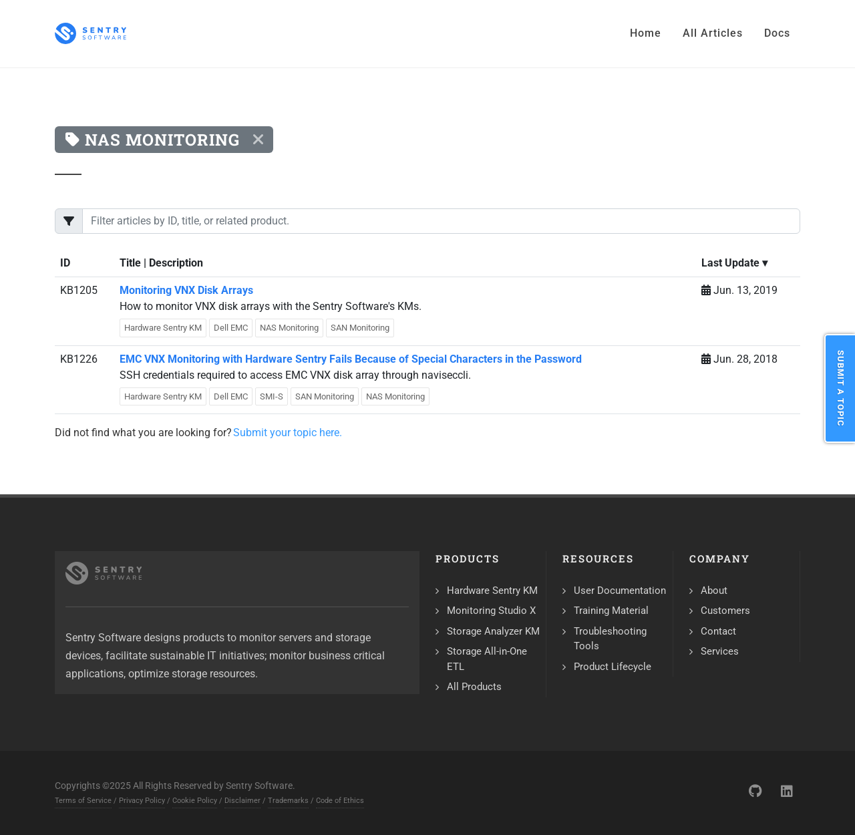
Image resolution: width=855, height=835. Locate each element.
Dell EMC (231, 328)
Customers (725, 611)
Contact (718, 631)
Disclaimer (242, 800)
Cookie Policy (194, 800)
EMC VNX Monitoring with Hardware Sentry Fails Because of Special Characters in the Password (351, 359)
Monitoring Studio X (491, 611)
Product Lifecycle (612, 667)
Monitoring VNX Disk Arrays (186, 290)
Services (720, 651)
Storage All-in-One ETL (487, 659)
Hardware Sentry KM (163, 328)
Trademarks (288, 800)
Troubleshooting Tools (610, 639)
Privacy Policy (142, 800)
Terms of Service (83, 800)
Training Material (611, 611)
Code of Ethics (340, 800)
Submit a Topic (841, 388)
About (714, 590)
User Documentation (620, 590)
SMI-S (271, 396)
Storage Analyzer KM (493, 631)
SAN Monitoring (360, 328)
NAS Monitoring (289, 328)
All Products (474, 687)
